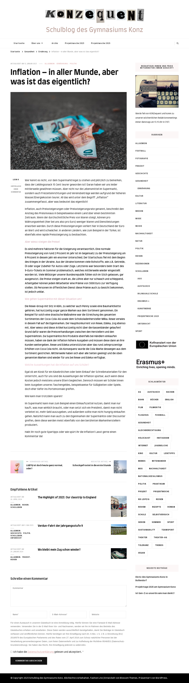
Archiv (55, 43)
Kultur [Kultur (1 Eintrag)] (153, 453)
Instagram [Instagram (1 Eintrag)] (163, 438)
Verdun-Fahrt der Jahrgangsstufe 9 (60, 526)
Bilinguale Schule (148, 294)
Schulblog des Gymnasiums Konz (94, 30)
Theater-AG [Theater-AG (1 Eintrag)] (160, 538)
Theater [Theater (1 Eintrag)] (142, 538)
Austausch (144, 286)
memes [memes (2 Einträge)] (141, 461)
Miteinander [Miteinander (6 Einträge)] (159, 461)
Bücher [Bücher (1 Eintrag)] (154, 400)
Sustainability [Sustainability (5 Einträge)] (146, 530)
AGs (140, 279)
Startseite (19, 43)
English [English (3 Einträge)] (169, 400)
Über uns (35, 43)
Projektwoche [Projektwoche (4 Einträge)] (161, 492)
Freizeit (26, 557)
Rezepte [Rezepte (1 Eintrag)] (156, 507)
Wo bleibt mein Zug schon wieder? (59, 549)
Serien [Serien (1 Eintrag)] (141, 522)
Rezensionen (142, 264)
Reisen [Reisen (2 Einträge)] (159, 499)
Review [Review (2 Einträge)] (142, 507)
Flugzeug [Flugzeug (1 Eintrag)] (143, 415)
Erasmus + (144, 301)
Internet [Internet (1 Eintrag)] (143, 446)
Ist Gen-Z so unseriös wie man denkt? (154, 593)
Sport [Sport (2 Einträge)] (170, 522)
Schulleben (16, 507)
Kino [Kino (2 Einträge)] (140, 453)
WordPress (161, 678)
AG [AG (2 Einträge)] (139, 392)
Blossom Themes (128, 678)
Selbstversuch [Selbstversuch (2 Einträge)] (160, 515)
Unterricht (16, 538)
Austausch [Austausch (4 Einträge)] (153, 392)
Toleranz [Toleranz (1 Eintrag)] (143, 545)
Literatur (141, 204)
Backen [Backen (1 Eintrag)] (170, 392)
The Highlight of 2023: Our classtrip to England (67, 497)
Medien (139, 211)
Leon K (16, 179)
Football (140, 151)
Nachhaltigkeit (144, 234)
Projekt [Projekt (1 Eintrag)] (142, 492)
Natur (138, 241)
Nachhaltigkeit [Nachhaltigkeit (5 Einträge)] (157, 469)
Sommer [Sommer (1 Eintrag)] (156, 522)
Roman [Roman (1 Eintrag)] (171, 507)
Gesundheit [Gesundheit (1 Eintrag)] (144, 423)
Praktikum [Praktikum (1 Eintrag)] (159, 484)
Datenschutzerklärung (41, 652)
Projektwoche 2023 (74, 43)
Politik (73, 64)
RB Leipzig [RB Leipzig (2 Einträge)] (144, 499)
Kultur (139, 196)
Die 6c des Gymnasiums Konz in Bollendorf (151, 579)
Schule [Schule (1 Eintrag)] (142, 515)
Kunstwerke (144, 309)
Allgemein (50, 64)
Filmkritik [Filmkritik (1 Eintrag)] (155, 407)
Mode (138, 219)
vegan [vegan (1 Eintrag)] (141, 553)
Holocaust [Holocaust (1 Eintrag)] (144, 438)
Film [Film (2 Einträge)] (140, 407)
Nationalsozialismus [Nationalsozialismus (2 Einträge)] (150, 476)
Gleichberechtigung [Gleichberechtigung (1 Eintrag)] (149, 430)
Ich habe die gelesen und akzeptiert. (46, 652)
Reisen (25, 505)
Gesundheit (141, 181)
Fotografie (141, 159)
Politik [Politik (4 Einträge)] (142, 484)
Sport (138, 331)
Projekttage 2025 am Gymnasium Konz (155, 587)
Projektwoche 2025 (100, 43)
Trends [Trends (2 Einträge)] (159, 545)
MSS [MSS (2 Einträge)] (140, 469)
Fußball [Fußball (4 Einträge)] (160, 415)
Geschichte (15, 533)
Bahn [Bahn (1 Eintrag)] (141, 400)
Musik (138, 226)
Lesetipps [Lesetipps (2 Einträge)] (169, 453)
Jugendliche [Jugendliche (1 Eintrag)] (161, 446)
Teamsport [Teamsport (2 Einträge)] (168, 530)
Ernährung (62, 64)
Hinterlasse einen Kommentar (16, 189)
